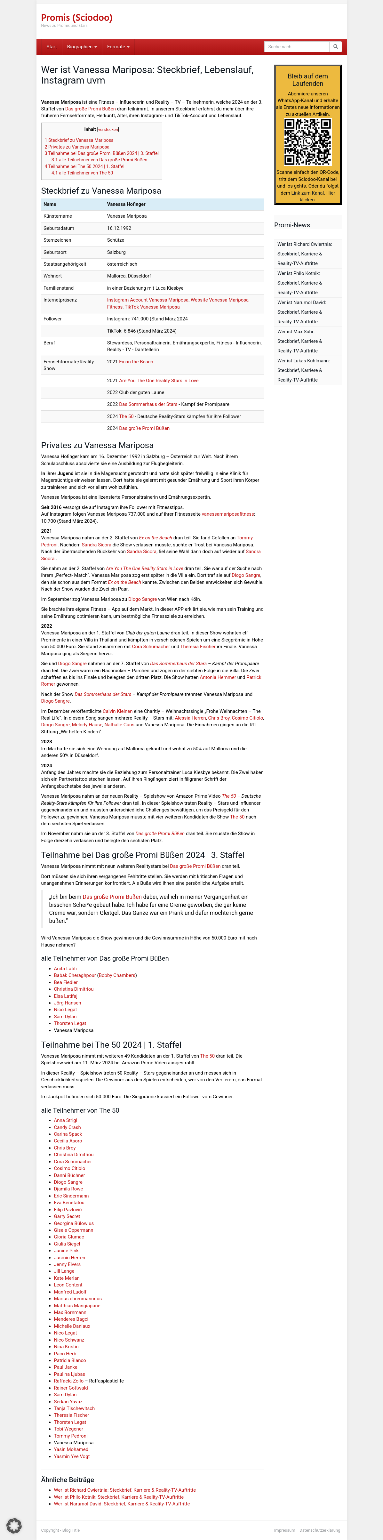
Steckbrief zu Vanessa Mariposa (79, 140)
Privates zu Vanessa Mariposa (77, 146)
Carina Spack (68, 1134)
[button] (14, 1526)
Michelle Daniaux (72, 1326)
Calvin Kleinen (118, 711)
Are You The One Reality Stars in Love (159, 380)
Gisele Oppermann (73, 1230)
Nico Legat (65, 1009)
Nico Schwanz (69, 1340)
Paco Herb (65, 1354)
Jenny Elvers (67, 1264)
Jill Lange (64, 1271)
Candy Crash (67, 1127)
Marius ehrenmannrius (78, 1299)
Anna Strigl (65, 1120)
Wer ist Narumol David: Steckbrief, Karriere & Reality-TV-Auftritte (122, 1504)
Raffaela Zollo (69, 1381)
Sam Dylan (65, 1017)
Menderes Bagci (71, 1319)
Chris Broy (218, 718)
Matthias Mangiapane (77, 1306)
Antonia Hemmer (218, 677)
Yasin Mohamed (71, 1449)
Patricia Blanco (70, 1360)
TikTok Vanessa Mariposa (152, 307)
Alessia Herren (190, 718)
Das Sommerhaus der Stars (148, 404)
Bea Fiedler (66, 982)
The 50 (126, 416)
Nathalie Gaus (120, 725)
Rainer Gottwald (71, 1388)
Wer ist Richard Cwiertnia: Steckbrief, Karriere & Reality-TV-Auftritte (125, 1490)
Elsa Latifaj (66, 996)
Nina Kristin (66, 1347)
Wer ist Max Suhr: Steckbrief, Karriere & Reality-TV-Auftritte (299, 341)
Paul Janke (65, 1367)
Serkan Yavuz (68, 1402)
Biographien (82, 47)
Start (52, 47)
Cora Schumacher (151, 646)
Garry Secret (67, 1216)
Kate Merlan (67, 1278)
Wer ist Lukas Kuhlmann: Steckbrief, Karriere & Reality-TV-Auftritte (303, 370)
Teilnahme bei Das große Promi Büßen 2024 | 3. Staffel (102, 153)
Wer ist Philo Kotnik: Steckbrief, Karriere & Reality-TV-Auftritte (119, 1497)
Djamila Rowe (68, 1189)
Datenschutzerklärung (319, 1530)
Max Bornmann (70, 1312)
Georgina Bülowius (74, 1223)
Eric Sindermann (71, 1196)
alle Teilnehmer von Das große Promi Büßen (99, 159)
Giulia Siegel (67, 1244)
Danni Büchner (69, 1175)
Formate (118, 47)
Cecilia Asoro (68, 1141)
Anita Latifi (65, 969)
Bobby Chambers (117, 975)
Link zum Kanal (307, 193)
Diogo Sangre (246, 575)
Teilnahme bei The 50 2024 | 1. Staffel (84, 166)
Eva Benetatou (69, 1202)
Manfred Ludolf (70, 1292)
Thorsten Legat (70, 1023)
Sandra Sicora (96, 545)
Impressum (284, 1530)
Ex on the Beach (136, 362)
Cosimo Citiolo (247, 718)
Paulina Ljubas (69, 1374)
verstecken (108, 129)
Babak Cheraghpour (75, 975)
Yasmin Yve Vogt (72, 1456)
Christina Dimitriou (74, 989)
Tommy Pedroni (71, 1436)
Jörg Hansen (67, 1003)
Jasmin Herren (69, 1258)
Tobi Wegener (68, 1429)
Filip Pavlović (68, 1210)
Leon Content (68, 1285)
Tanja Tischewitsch (74, 1408)
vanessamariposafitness (228, 514)
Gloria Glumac (69, 1237)
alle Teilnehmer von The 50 (82, 172)
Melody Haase (87, 725)
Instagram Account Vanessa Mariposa (147, 300)
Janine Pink (66, 1251)
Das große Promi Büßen (90, 109)
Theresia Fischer (198, 646)
